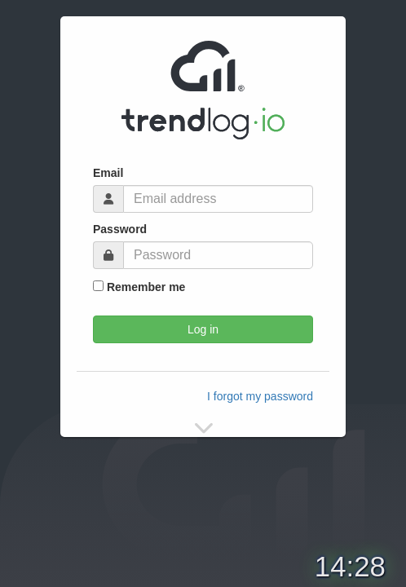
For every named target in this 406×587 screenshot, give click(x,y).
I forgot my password (260, 396)
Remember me (139, 287)
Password (120, 229)
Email (108, 172)
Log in (203, 329)
